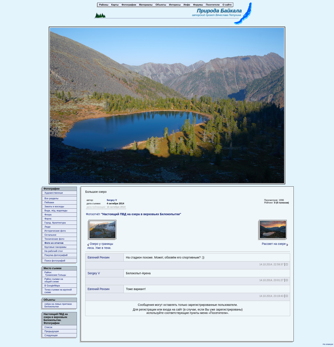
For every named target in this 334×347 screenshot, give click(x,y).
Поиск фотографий (55, 260)
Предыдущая (52, 331)
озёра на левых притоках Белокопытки (58, 305)
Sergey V (112, 200)
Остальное (50, 235)
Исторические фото (55, 230)
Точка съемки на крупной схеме (58, 290)
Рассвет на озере (274, 243)
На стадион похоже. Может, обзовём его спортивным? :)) (165, 257)
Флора (48, 214)
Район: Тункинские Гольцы (55, 273)
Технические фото (54, 239)
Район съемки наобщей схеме (54, 280)
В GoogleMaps (52, 285)
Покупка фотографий (56, 255)
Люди (47, 226)
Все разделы (51, 198)
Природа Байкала (219, 10)
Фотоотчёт (133, 214)
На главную (328, 344)
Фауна (48, 218)
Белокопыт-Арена (138, 273)
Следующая (51, 335)
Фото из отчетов (54, 243)
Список (48, 327)
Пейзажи (49, 202)
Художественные (54, 193)
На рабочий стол (54, 251)
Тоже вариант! (136, 289)
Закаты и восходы (54, 206)
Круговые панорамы (55, 247)
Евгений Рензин (98, 257)
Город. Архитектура (55, 222)
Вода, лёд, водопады (56, 210)
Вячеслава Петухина (228, 15)
